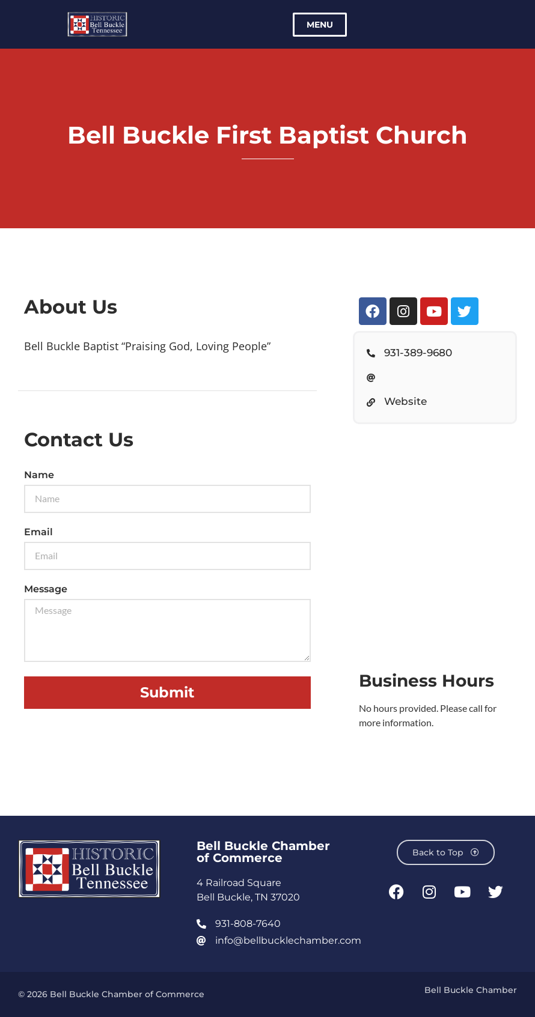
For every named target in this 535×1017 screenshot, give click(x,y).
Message (45, 589)
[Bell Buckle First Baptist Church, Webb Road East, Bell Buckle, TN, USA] (435, 539)
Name (39, 475)
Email (38, 532)
